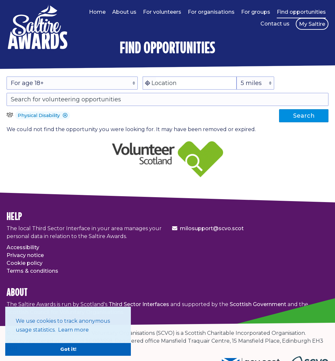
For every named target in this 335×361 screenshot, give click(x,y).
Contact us (275, 24)
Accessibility (23, 247)
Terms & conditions (32, 271)
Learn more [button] (73, 330)
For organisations (211, 12)
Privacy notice (25, 255)
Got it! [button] (68, 349)
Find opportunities (301, 12)
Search (304, 115)
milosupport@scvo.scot (212, 228)
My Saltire (312, 24)
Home (97, 12)
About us (124, 12)
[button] (65, 115)
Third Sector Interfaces (139, 304)
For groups (255, 12)
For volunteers (162, 12)
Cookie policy (25, 263)
